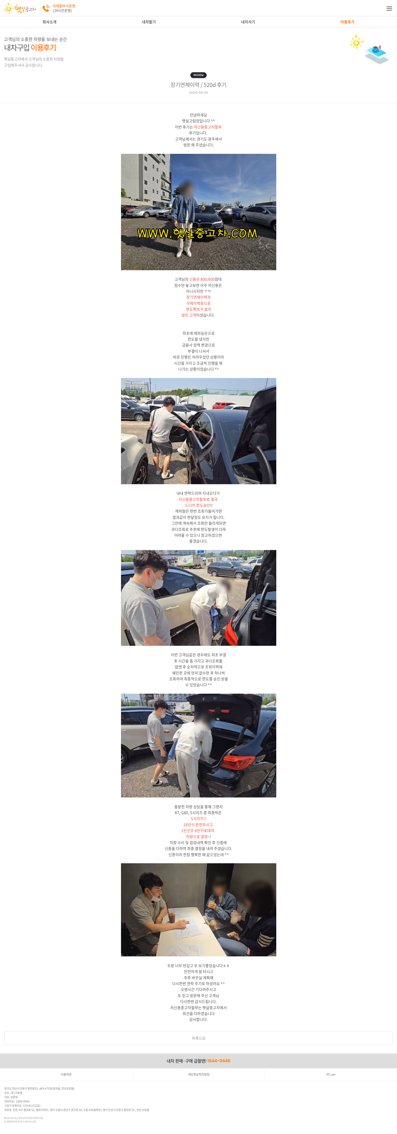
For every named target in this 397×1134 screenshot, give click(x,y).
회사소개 (49, 21)
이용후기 (347, 21)
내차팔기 (149, 21)
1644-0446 (218, 1061)
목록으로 (199, 1038)
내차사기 (248, 21)
